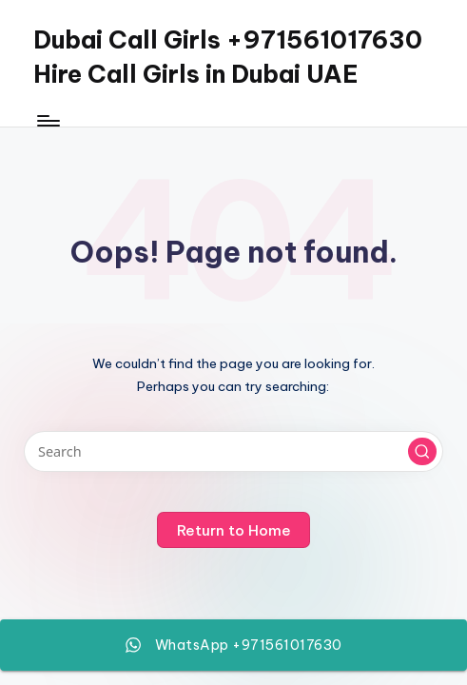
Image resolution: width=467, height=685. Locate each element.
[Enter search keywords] (233, 451)
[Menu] (47, 121)
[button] (422, 452)
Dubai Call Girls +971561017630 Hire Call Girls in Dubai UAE (227, 57)
